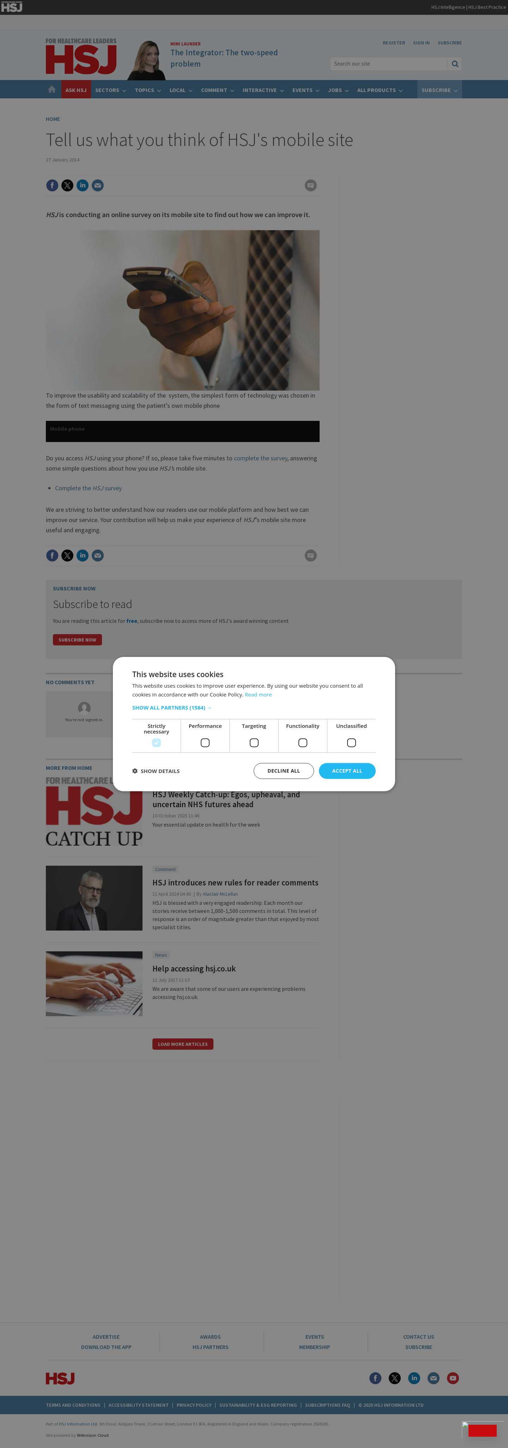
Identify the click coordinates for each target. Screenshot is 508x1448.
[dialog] (254, 724)
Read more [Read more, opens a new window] (258, 694)
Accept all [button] (347, 770)
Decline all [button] (283, 770)
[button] (254, 707)
